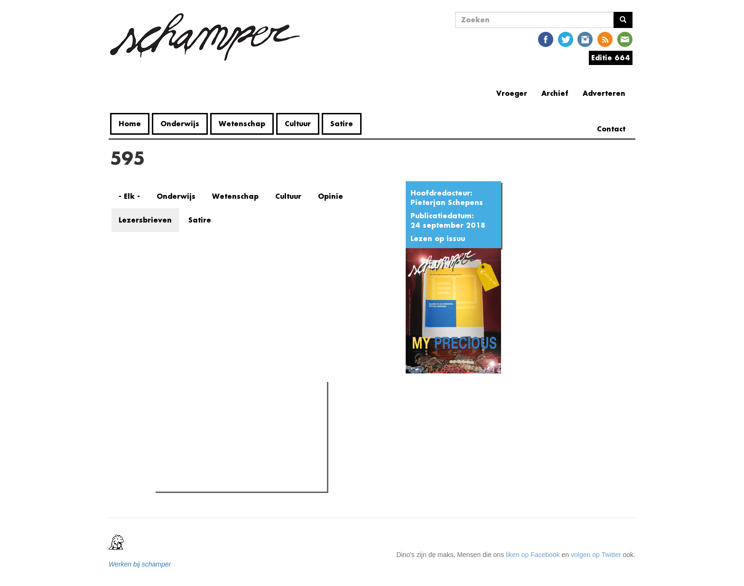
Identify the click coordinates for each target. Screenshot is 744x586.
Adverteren (604, 93)
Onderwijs (179, 123)
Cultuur (298, 123)
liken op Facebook (533, 554)
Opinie (330, 196)
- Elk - (129, 196)
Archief (554, 93)
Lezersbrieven (145, 219)
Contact (611, 128)
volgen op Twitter (596, 554)
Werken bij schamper (140, 564)
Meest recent (238, 410)
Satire (341, 123)
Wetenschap (242, 123)
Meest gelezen (187, 410)
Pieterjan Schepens (446, 202)
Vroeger (511, 93)
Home (130, 123)
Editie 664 (610, 57)
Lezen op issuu (437, 238)
